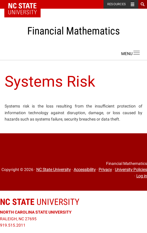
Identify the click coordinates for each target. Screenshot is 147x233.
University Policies (131, 169)
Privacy (105, 169)
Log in (141, 176)
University (39, 202)
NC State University (53, 169)
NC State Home (26, 4)
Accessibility (85, 169)
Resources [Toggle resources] (116, 4)
